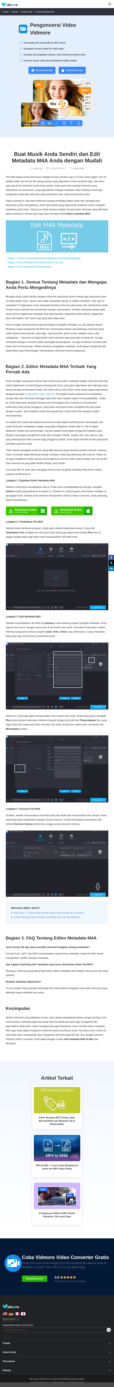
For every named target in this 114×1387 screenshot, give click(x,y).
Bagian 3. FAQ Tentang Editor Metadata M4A (29, 267)
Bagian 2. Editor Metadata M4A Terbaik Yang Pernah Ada (35, 262)
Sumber (14, 12)
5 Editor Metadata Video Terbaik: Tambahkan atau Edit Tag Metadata (47, 917)
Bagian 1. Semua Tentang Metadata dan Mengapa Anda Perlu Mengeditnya (44, 258)
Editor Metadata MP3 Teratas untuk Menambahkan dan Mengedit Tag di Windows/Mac (57, 1120)
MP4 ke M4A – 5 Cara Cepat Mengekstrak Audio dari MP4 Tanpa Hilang (57, 1167)
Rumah (6, 12)
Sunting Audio (26, 12)
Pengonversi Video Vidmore (53, 29)
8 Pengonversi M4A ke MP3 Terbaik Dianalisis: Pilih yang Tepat (57, 1215)
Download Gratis (42, 70)
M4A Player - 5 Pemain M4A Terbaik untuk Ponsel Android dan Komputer (49, 913)
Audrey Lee (36, 168)
